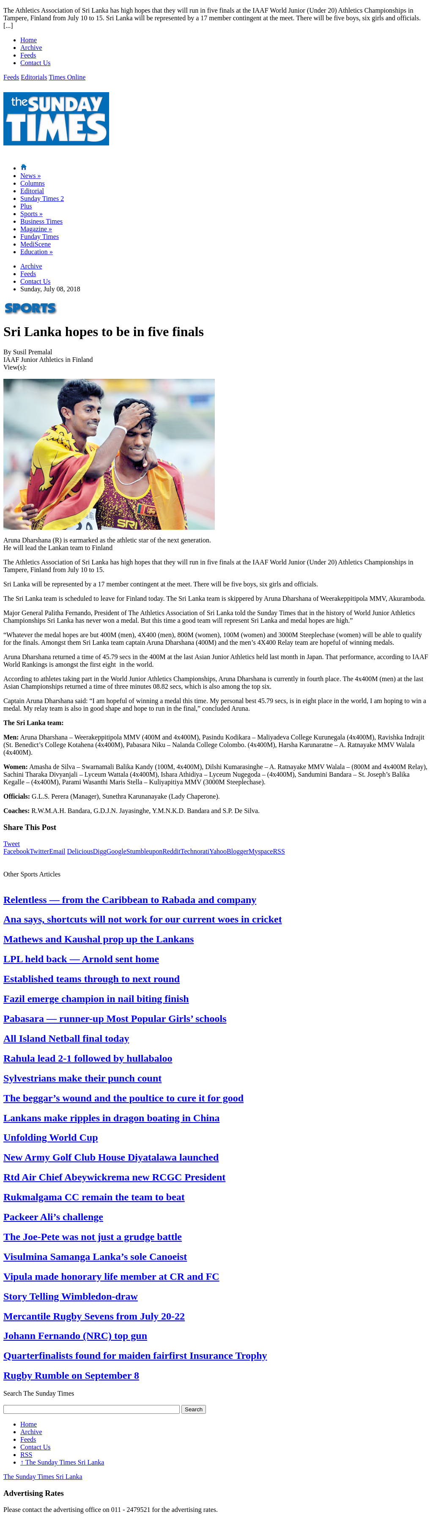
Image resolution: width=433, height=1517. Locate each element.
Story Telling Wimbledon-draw (70, 1296)
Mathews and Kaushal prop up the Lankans (98, 939)
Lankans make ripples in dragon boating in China (111, 1117)
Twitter (39, 851)
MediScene (35, 244)
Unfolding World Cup (50, 1137)
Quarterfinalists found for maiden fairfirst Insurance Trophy (135, 1355)
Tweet (11, 843)
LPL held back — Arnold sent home (81, 958)
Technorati (195, 851)
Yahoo (218, 851)
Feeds (28, 55)
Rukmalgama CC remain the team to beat (94, 1196)
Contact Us (35, 62)
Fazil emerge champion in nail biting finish (96, 998)
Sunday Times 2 (42, 198)
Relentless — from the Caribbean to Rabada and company (129, 899)
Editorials (34, 77)
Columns (32, 183)
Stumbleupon (144, 851)
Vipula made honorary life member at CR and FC (111, 1276)
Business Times (41, 221)
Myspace (261, 851)
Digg (100, 851)
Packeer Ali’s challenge (53, 1216)
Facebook (16, 851)
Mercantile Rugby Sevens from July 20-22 (94, 1316)
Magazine (36, 229)
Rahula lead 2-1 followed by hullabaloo (87, 1058)
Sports (31, 213)
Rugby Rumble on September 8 (71, 1375)
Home (28, 40)
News (30, 175)
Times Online (67, 77)
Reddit (171, 851)
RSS (279, 851)
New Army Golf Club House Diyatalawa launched (111, 1157)
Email (57, 851)
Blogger (238, 851)
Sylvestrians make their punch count (82, 1078)
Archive (31, 47)
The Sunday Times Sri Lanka (62, 1462)
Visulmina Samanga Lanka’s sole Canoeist (95, 1256)
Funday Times (39, 236)
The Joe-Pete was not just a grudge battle (92, 1236)
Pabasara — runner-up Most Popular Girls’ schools (115, 1018)
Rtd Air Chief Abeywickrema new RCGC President (114, 1177)
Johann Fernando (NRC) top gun (75, 1335)
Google (116, 851)
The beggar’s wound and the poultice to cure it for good (123, 1098)
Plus (26, 206)
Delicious (80, 851)
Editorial (32, 190)
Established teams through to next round (91, 978)
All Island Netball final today (66, 1038)
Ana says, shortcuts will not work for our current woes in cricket (142, 919)
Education (36, 251)
